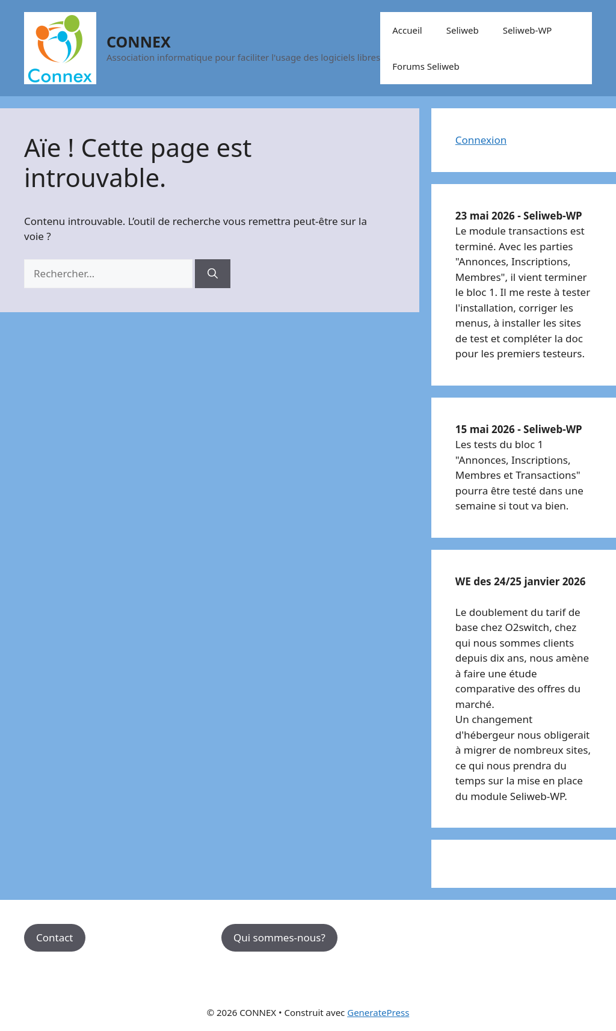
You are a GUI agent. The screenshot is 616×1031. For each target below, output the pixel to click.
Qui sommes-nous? (279, 937)
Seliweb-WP (527, 30)
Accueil (407, 30)
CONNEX (138, 41)
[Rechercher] (212, 273)
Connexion (481, 140)
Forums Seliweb (425, 66)
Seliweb (462, 30)
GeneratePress (378, 1012)
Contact (54, 937)
